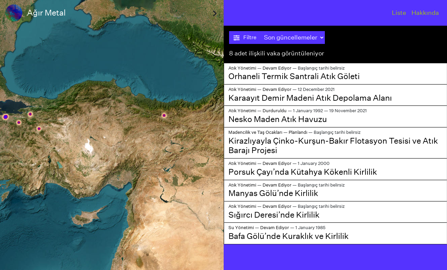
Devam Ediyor (277, 68)
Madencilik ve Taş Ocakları (255, 132)
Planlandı (298, 132)
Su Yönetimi (241, 227)
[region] (112, 135)
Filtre (244, 37)
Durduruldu (275, 110)
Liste (399, 12)
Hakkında (425, 12)
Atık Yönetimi (242, 68)
